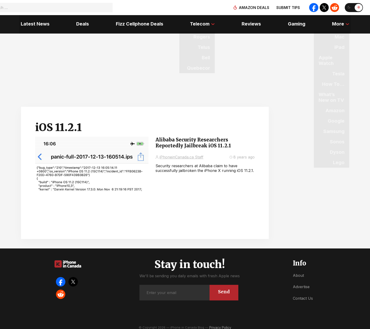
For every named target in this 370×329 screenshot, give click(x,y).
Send (224, 288)
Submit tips (287, 7)
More (340, 22)
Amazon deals (253, 7)
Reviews (252, 22)
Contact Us (303, 295)
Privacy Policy (220, 324)
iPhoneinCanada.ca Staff (181, 153)
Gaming (298, 22)
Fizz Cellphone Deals (139, 22)
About (298, 272)
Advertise (301, 283)
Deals (81, 22)
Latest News (33, 22)
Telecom (200, 22)
